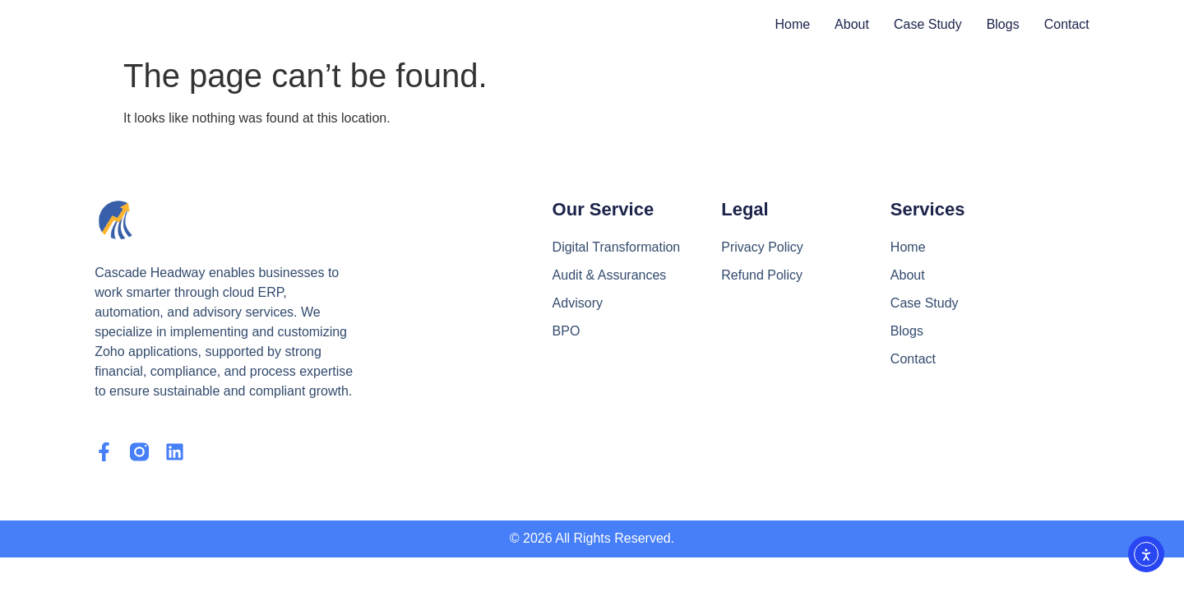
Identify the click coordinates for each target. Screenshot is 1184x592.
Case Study (928, 24)
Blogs (1003, 24)
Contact (1066, 24)
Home (792, 24)
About (852, 24)
